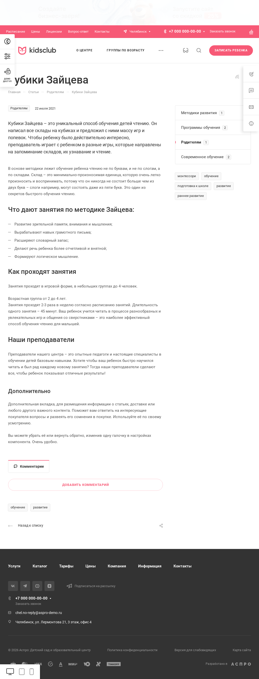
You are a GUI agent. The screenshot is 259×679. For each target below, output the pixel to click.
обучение (18, 507)
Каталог (40, 566)
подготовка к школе (193, 186)
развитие (40, 507)
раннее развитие (191, 196)
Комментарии (29, 466)
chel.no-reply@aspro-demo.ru (38, 613)
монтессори (187, 176)
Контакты (182, 566)
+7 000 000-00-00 (185, 31)
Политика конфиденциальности (132, 650)
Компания (117, 566)
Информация (149, 566)
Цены (90, 566)
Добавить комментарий (85, 485)
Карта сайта (242, 650)
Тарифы (66, 566)
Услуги (14, 566)
